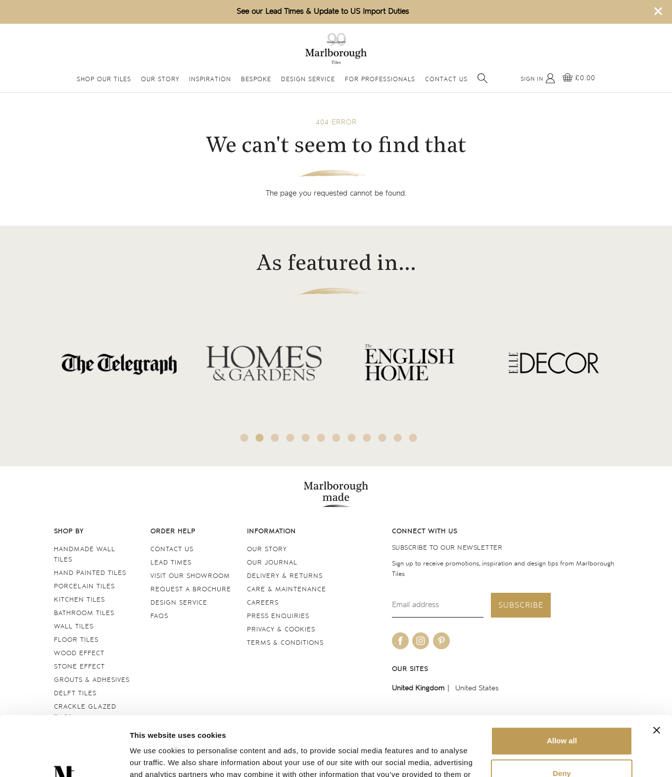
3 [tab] (275, 438)
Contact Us (446, 79)
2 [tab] (260, 438)
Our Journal (272, 563)
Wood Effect (79, 653)
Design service (178, 603)
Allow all (562, 684)
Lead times (171, 563)
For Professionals (380, 79)
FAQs (159, 616)
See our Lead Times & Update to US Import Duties (323, 11)
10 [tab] (382, 438)
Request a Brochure (190, 589)
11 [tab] (398, 438)
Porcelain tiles (84, 586)
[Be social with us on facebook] (400, 640)
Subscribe (520, 605)
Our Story (160, 79)
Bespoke (256, 79)
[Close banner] (656, 674)
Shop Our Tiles (104, 79)
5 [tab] (306, 438)
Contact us (171, 549)
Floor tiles (76, 640)
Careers (263, 603)
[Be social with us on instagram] (420, 640)
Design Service (308, 79)
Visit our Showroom (190, 576)
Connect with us (424, 531)
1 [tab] (244, 438)
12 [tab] (413, 438)
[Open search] (482, 78)
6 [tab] (321, 438)
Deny (562, 717)
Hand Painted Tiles (90, 573)
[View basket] (579, 78)
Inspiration (210, 79)
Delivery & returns (285, 576)
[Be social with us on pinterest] (441, 640)
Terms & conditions (285, 643)
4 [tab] (290, 438)
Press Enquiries (278, 616)
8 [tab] (352, 438)
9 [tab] (367, 438)
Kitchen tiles (79, 600)
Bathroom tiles (84, 613)
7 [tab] (336, 438)
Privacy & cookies (281, 629)
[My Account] (538, 78)
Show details (153, 757)
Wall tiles (74, 626)
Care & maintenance (286, 589)
